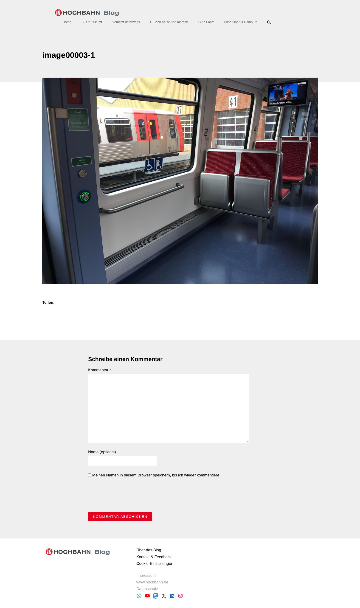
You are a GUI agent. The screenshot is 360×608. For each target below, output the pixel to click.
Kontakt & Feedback (154, 557)
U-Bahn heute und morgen (169, 22)
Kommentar (99, 370)
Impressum (146, 575)
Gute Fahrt (206, 22)
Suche (270, 22)
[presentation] (123, 496)
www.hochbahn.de (152, 582)
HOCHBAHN (87, 12)
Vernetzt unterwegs (126, 22)
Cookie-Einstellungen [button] (154, 563)
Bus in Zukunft (92, 22)
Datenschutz (147, 589)
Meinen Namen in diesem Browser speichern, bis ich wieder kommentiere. (154, 475)
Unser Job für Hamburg (240, 22)
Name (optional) (102, 452)
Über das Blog (148, 550)
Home (67, 22)
